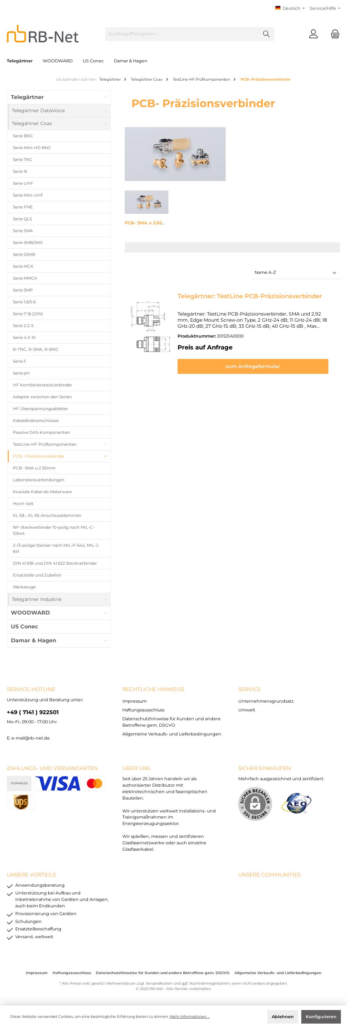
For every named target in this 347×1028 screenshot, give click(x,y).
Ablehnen (283, 1016)
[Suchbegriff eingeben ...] (182, 34)
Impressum (134, 701)
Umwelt (246, 709)
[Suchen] (266, 34)
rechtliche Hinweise (153, 689)
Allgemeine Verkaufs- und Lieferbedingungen (171, 734)
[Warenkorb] (333, 34)
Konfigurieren (321, 1016)
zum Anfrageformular (256, 366)
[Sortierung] (296, 273)
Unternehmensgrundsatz (265, 701)
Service (249, 689)
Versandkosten (159, 983)
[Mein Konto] (313, 34)
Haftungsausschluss (143, 709)
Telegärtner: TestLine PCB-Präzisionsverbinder (250, 296)
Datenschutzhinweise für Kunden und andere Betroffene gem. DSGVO (162, 973)
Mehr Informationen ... (189, 1016)
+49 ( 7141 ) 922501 (33, 712)
